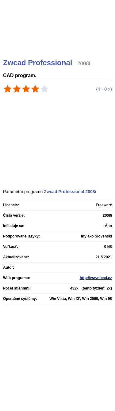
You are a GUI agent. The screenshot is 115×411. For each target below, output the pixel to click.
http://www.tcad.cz (96, 278)
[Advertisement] (58, 36)
